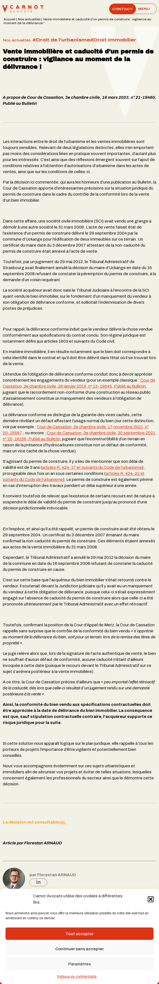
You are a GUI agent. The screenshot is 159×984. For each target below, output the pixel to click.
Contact (122, 8)
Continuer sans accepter (79, 949)
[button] (150, 899)
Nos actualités (29, 19)
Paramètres (79, 964)
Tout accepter (79, 934)
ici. (63, 822)
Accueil (9, 19)
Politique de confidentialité (77, 977)
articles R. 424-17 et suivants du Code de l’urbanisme (92, 467)
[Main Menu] (144, 9)
